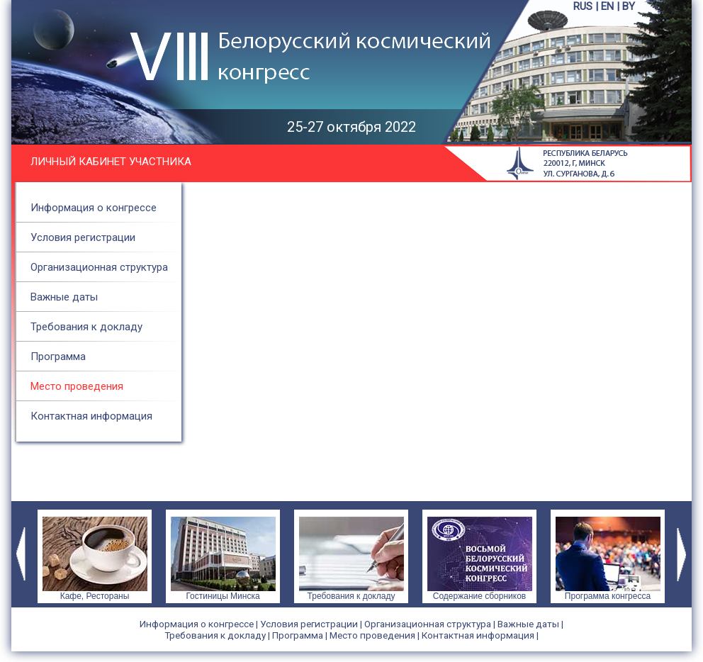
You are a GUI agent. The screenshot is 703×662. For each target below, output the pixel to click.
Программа (58, 356)
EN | (611, 6)
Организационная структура (99, 267)
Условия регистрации (82, 237)
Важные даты (64, 297)
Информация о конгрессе (93, 207)
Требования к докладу (86, 326)
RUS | (587, 6)
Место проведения (76, 386)
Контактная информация (91, 416)
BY (628, 6)
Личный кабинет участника (110, 161)
